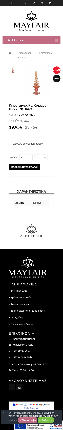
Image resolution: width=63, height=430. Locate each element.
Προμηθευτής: (16, 120)
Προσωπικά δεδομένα (22, 324)
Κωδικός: (13, 114)
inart (26, 120)
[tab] (13, 69)
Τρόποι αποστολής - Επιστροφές (28, 310)
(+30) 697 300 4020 (22, 356)
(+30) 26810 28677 (22, 350)
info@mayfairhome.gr (24, 338)
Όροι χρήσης (17, 317)
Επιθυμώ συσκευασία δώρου (28, 143)
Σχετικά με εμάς (19, 290)
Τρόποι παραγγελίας (21, 297)
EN (12, 2)
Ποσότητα (13, 157)
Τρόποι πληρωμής (20, 304)
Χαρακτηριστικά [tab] (31, 191)
